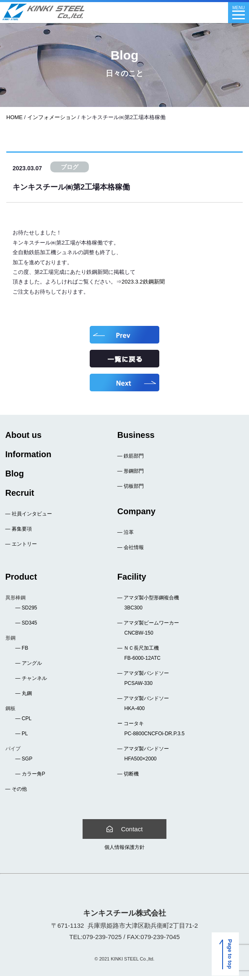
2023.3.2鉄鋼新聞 (143, 281)
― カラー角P (30, 774)
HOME (14, 117)
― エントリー (21, 544)
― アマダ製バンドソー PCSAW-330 (143, 678)
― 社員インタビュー (28, 514)
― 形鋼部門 (130, 471)
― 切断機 (128, 774)
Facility (131, 576)
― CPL (24, 718)
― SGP (24, 759)
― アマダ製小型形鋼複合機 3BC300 (148, 603)
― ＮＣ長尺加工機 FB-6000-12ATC (139, 653)
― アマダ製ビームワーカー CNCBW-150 (148, 628)
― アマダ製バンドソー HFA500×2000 (143, 754)
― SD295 (26, 608)
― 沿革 (125, 532)
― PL (22, 734)
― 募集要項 (18, 529)
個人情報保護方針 (124, 847)
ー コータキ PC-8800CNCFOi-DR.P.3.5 (151, 729)
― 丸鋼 (24, 693)
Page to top (227, 954)
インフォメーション (51, 117)
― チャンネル (31, 678)
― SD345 (26, 623)
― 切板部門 (130, 486)
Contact (124, 829)
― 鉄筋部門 (130, 456)
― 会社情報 (130, 547)
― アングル (29, 663)
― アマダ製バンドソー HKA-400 (143, 703)
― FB (22, 648)
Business (136, 435)
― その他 (16, 789)
